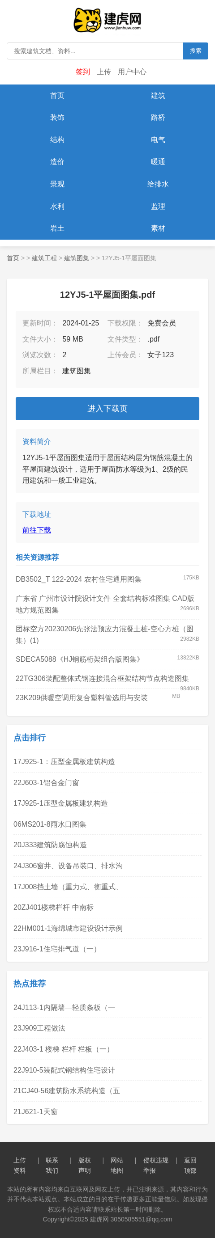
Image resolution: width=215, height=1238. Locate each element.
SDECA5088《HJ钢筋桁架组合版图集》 (80, 659)
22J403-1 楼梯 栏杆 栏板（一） (63, 1049)
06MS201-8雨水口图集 (49, 824)
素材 (158, 228)
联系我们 (52, 1165)
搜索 (196, 50)
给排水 (158, 184)
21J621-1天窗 (35, 1111)
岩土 (57, 228)
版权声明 (84, 1165)
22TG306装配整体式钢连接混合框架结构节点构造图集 (102, 678)
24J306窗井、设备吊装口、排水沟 (68, 866)
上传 (104, 72)
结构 (57, 140)
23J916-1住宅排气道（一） (57, 949)
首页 (57, 95)
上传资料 (19, 1165)
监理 (158, 206)
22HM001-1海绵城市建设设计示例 (68, 928)
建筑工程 (44, 258)
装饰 (57, 117)
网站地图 (117, 1165)
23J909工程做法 (39, 1028)
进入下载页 (107, 408)
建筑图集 (76, 258)
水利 (57, 206)
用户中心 (132, 72)
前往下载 (36, 530)
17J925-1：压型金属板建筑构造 (64, 761)
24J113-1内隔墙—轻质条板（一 (64, 1007)
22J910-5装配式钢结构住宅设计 (64, 1070)
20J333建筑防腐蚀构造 (50, 845)
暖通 (158, 161)
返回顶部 (190, 1165)
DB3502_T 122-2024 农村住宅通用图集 (79, 579)
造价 (57, 161)
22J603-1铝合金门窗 (46, 782)
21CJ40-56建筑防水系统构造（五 (66, 1090)
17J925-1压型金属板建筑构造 (60, 803)
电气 (158, 140)
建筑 (158, 95)
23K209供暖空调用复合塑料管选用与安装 (82, 697)
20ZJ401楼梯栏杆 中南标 (53, 907)
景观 (57, 184)
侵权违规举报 (155, 1165)
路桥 (158, 117)
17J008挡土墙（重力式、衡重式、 (68, 887)
